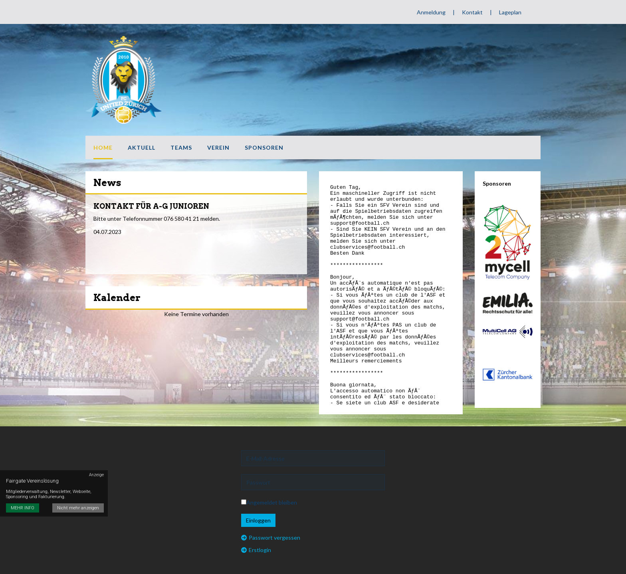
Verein (218, 147)
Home (103, 147)
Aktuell (141, 147)
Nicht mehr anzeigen (78, 508)
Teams (181, 147)
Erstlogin (256, 549)
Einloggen (258, 520)
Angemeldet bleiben (269, 502)
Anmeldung (431, 12)
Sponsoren (264, 147)
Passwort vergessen (270, 537)
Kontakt (472, 12)
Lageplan (510, 12)
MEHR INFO (22, 508)
